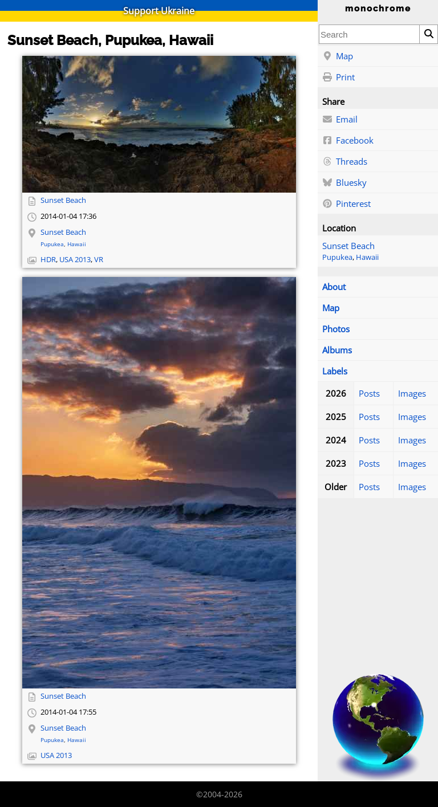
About (334, 286)
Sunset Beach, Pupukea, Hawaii (110, 40)
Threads (344, 162)
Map (337, 56)
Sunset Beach (348, 245)
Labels (334, 371)
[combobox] (369, 34)
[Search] (428, 34)
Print (338, 77)
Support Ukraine (158, 11)
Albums (337, 350)
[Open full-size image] (159, 124)
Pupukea (337, 257)
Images (412, 393)
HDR (48, 259)
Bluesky (344, 183)
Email (340, 119)
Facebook (348, 140)
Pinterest (346, 204)
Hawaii (367, 257)
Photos (336, 329)
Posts (369, 393)
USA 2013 (75, 259)
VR (98, 259)
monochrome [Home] (378, 8)
